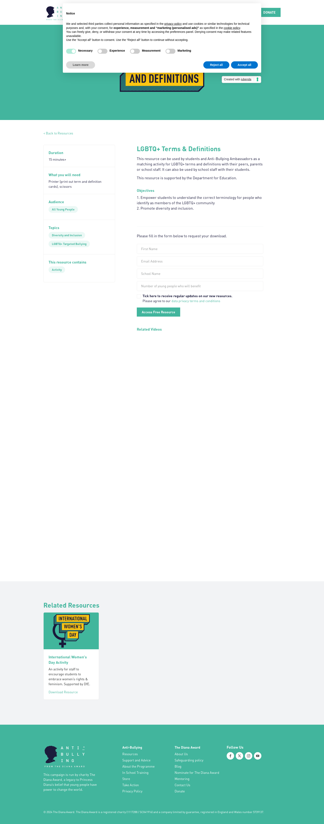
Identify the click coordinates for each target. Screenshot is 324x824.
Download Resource (63, 692)
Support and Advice (136, 760)
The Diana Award (187, 747)
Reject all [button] (216, 64)
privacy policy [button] (173, 23)
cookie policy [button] (232, 28)
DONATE (269, 12)
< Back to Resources (58, 133)
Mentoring (182, 779)
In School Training (135, 773)
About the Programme (138, 766)
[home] (58, 12)
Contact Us (182, 785)
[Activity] (57, 269)
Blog (178, 766)
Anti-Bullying (132, 747)
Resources (130, 754)
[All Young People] (63, 209)
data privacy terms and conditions (196, 301)
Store (126, 779)
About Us (181, 754)
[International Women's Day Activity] (71, 631)
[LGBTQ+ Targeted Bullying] (69, 244)
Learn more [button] (80, 64)
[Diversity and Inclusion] (67, 235)
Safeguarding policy (189, 760)
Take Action (130, 785)
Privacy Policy (132, 791)
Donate (180, 791)
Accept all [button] (244, 64)
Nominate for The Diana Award (197, 773)
